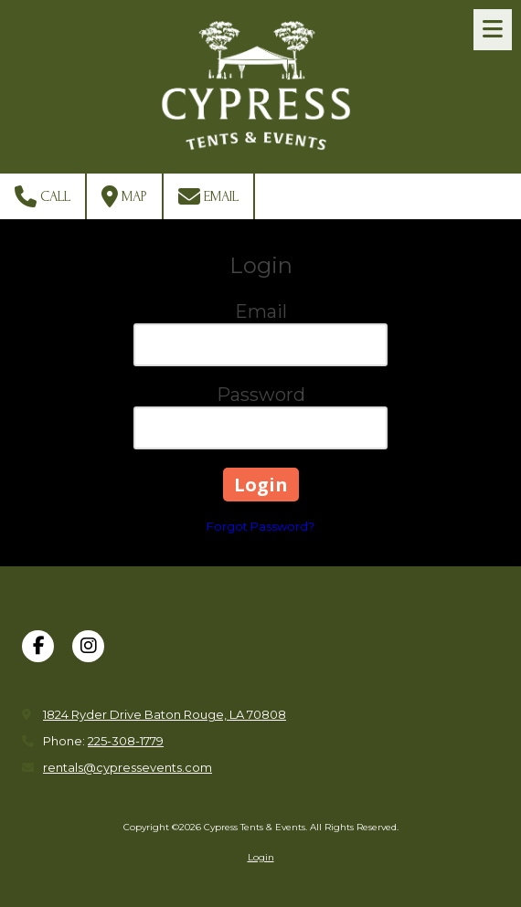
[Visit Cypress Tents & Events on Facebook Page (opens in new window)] (38, 646)
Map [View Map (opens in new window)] (124, 196)
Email (208, 196)
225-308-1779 (126, 740)
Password (261, 395)
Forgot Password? (260, 526)
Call (42, 196)
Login (261, 857)
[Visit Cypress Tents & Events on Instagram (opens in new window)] (88, 646)
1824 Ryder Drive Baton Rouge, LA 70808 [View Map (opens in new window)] (164, 714)
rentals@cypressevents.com (127, 767)
